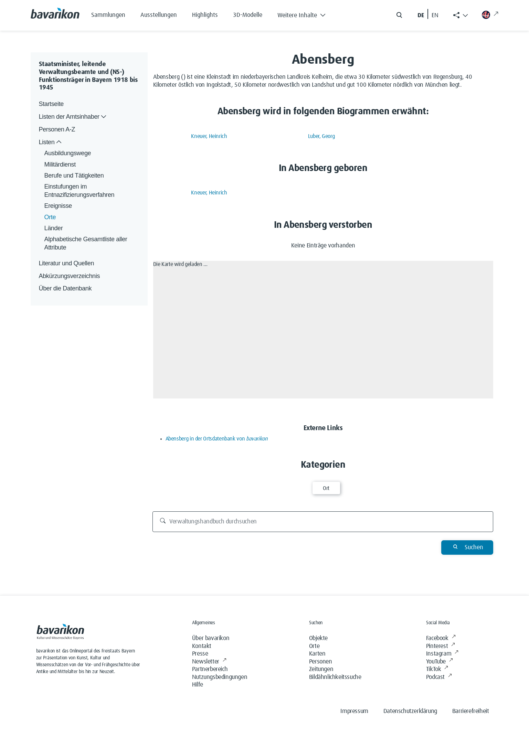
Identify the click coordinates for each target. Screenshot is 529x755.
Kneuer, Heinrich (209, 136)
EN (435, 15)
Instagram (442, 654)
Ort (326, 488)
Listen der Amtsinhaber (73, 117)
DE (420, 15)
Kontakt (201, 646)
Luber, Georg (321, 136)
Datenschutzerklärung (410, 711)
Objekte (318, 638)
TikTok (437, 669)
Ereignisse (58, 205)
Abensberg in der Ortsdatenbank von (217, 439)
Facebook (440, 638)
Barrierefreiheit (470, 711)
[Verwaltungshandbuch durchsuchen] (322, 521)
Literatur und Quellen (66, 263)
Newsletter (209, 662)
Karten (317, 654)
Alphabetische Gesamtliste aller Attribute (86, 243)
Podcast (439, 677)
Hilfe (197, 685)
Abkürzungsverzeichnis (69, 276)
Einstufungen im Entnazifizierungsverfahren (79, 190)
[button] (306, 14)
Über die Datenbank (65, 288)
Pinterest (440, 646)
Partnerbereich (210, 669)
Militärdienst (60, 164)
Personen (320, 662)
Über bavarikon (210, 638)
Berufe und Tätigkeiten (74, 175)
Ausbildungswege (67, 153)
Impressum (354, 711)
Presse (200, 654)
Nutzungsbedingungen (219, 677)
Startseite (51, 103)
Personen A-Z (57, 129)
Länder (53, 228)
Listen (51, 142)
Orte (50, 217)
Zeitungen (321, 669)
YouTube (439, 662)
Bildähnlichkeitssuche (335, 677)
